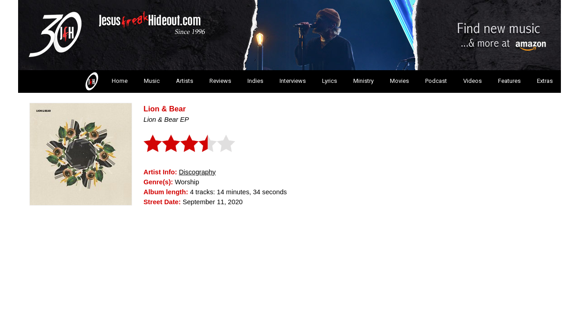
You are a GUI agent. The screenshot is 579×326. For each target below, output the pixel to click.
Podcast (436, 80)
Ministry (363, 80)
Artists (184, 80)
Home (106, 81)
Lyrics (329, 80)
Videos (472, 80)
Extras (545, 80)
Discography (197, 172)
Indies (255, 80)
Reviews (220, 80)
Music (152, 80)
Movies (399, 80)
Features (509, 80)
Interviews (293, 80)
